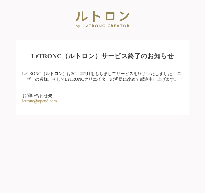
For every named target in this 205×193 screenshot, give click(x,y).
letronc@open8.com (39, 101)
